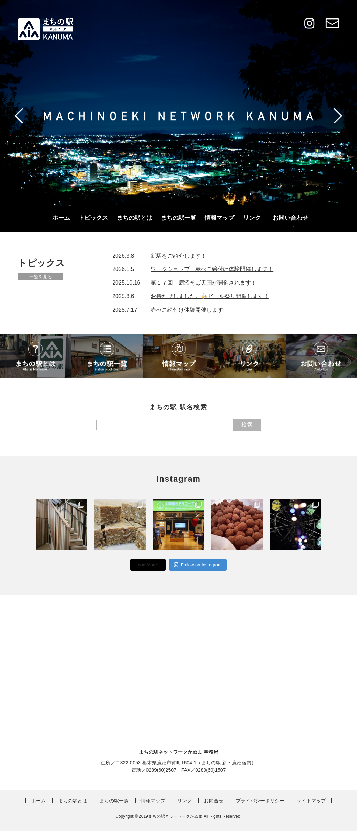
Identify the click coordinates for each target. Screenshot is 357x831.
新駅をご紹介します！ (178, 256)
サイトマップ (311, 800)
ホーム (61, 218)
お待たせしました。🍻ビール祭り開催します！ (210, 296)
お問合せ (213, 800)
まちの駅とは (134, 218)
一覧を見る (40, 276)
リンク (252, 218)
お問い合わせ (290, 218)
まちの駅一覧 (178, 218)
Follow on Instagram (198, 564)
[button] (19, 116)
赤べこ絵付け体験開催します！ (190, 310)
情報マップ (219, 218)
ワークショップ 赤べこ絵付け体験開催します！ (212, 269)
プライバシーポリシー (260, 800)
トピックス (93, 218)
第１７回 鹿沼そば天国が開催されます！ (204, 283)
